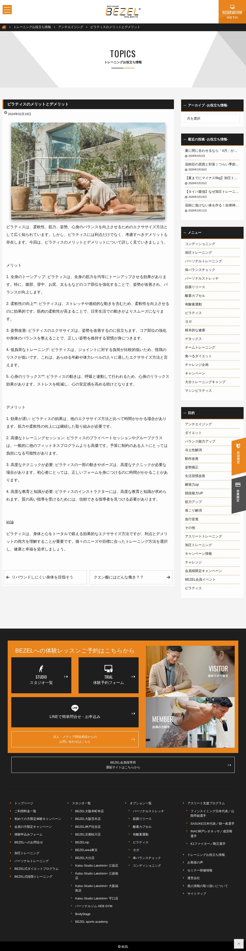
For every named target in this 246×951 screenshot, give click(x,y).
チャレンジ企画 (197, 365)
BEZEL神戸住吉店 (88, 826)
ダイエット (193, 433)
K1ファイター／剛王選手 (208, 844)
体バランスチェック (200, 270)
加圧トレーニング (198, 252)
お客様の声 (195, 862)
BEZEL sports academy (91, 921)
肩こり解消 (193, 510)
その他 (190, 528)
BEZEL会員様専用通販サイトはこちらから (168, 765)
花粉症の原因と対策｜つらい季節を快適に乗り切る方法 (212, 164)
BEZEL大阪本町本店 (89, 811)
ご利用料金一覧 (25, 811)
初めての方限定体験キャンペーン (37, 819)
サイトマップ (196, 893)
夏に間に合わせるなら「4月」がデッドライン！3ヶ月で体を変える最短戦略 (212, 150)
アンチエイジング (198, 424)
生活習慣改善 (195, 476)
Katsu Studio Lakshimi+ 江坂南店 (96, 876)
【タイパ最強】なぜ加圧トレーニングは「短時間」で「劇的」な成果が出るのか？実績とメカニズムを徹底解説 (212, 191)
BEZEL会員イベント (200, 579)
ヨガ (188, 321)
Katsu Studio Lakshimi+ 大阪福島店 (96, 888)
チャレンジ (193, 562)
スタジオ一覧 (81, 803)
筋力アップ (193, 502)
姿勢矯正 (191, 467)
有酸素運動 (193, 304)
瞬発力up (192, 484)
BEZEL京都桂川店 (88, 834)
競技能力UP (194, 493)
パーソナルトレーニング (203, 261)
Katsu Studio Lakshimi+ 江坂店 (96, 865)
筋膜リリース (195, 287)
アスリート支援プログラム (206, 803)
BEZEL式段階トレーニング (33, 876)
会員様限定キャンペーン (203, 571)
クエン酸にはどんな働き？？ (119, 577)
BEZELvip (82, 842)
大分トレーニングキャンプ (205, 382)
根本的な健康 (195, 330)
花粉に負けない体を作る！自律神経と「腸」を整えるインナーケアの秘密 (212, 205)
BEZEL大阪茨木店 (88, 819)
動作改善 (191, 459)
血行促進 (191, 519)
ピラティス (193, 313)
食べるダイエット (198, 356)
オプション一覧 (141, 803)
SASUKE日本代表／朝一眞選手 (212, 823)
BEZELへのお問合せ (28, 842)
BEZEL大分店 (84, 858)
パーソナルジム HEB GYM (93, 906)
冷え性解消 (193, 450)
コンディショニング (200, 244)
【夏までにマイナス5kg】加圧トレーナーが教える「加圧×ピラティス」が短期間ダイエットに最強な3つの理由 (212, 178)
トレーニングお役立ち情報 (206, 855)
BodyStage (83, 914)
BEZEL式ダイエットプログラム (36, 868)
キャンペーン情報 (198, 553)
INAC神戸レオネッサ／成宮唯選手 (211, 833)
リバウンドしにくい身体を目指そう (42, 577)
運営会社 (193, 878)
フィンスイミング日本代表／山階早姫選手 (212, 813)
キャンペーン (195, 373)
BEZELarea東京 (86, 850)
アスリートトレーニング (203, 536)
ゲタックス (193, 339)
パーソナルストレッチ (202, 278)
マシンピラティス (198, 390)
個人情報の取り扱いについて (207, 886)
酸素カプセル (195, 296)
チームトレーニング (200, 347)
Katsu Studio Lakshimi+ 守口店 (96, 898)
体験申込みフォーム (28, 834)
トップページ (23, 803)
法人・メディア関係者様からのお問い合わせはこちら (94, 739)
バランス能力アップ (200, 441)
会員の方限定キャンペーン (33, 826)
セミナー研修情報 (199, 870)
